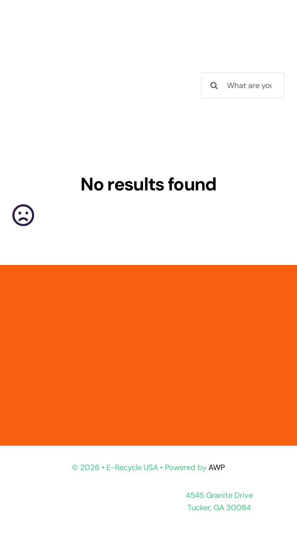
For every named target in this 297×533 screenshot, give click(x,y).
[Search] (214, 85)
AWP (216, 467)
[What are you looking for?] (243, 85)
